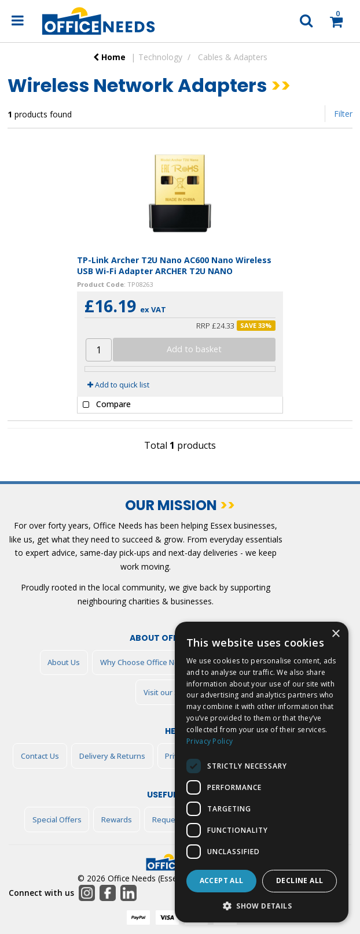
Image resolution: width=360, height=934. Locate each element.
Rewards (116, 819)
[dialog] (261, 772)
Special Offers (57, 819)
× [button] (335, 634)
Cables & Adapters (232, 56)
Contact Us (40, 756)
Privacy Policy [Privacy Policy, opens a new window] (209, 741)
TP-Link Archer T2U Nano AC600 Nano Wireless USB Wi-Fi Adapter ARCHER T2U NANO (174, 265)
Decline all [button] (299, 880)
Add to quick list (118, 384)
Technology (160, 56)
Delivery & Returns (112, 756)
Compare (104, 405)
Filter (343, 113)
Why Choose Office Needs (146, 662)
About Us (63, 662)
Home (109, 56)
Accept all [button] (222, 880)
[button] (261, 905)
